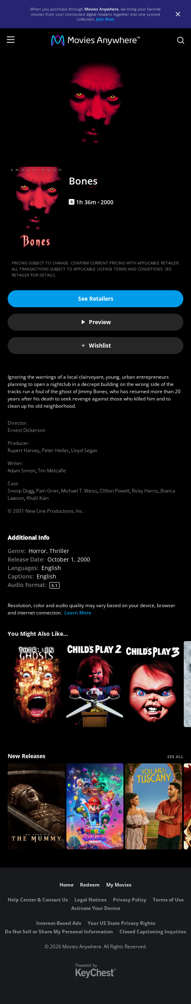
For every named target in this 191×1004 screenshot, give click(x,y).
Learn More (77, 612)
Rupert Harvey (23, 450)
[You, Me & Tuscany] (153, 806)
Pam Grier (47, 490)
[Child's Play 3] (153, 684)
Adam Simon (21, 470)
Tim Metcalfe (52, 470)
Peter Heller (55, 450)
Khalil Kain (38, 498)
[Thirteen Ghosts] (36, 684)
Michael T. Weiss (79, 490)
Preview (95, 322)
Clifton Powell (114, 490)
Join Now (105, 19)
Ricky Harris (145, 490)
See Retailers (95, 298)
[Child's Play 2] (94, 684)
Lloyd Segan (84, 450)
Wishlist (95, 345)
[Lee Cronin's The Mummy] (36, 806)
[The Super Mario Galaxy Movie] (94, 806)
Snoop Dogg (21, 490)
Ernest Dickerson (26, 430)
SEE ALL (175, 756)
